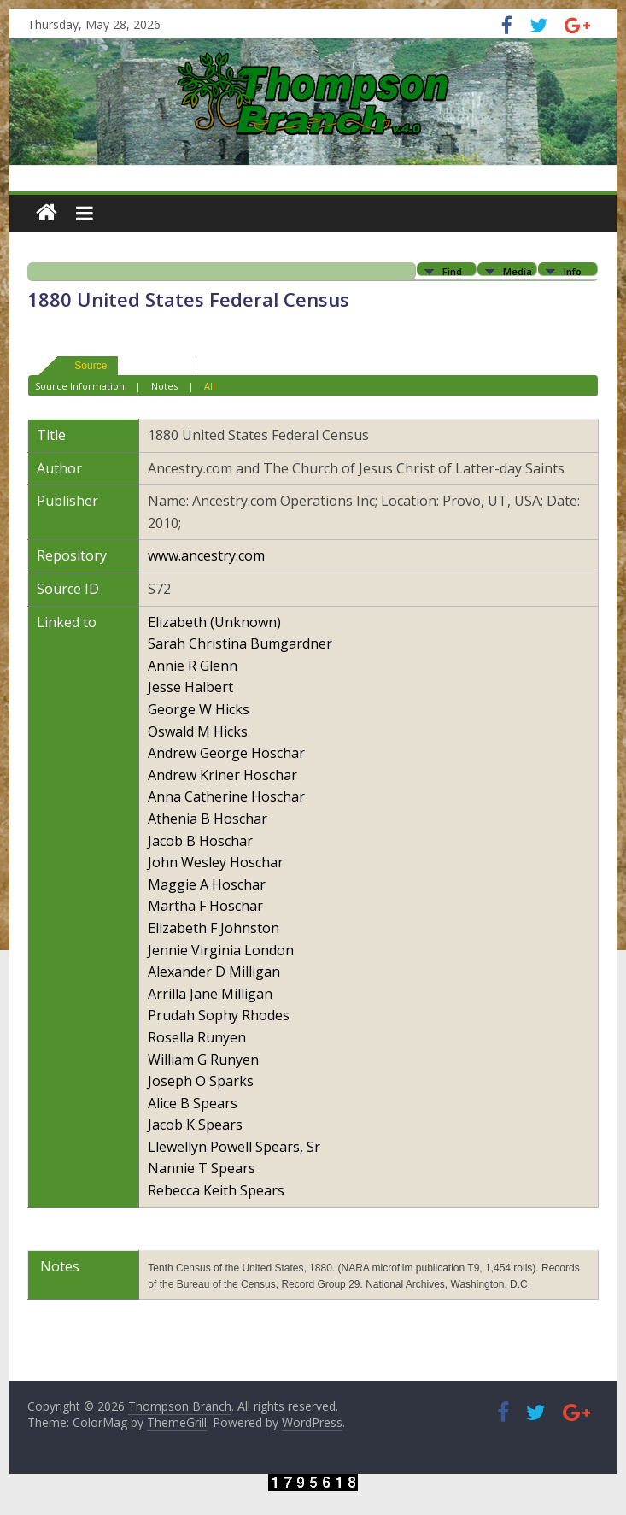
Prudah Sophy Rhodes (219, 1015)
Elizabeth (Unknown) (214, 622)
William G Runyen (203, 1059)
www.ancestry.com (206, 555)
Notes (164, 385)
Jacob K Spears (195, 1124)
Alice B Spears (192, 1103)
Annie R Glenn (192, 665)
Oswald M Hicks (198, 731)
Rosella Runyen (197, 1037)
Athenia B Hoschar (207, 818)
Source (83, 365)
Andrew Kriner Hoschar (222, 775)
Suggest (149, 365)
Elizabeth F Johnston (213, 928)
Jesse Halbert (190, 687)
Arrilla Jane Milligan (210, 993)
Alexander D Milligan (214, 971)
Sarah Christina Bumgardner (240, 643)
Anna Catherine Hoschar (226, 796)
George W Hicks (198, 709)
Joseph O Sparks (201, 1081)
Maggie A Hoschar (207, 884)
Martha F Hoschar (205, 905)
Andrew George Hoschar (226, 752)
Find (452, 270)
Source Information (80, 385)
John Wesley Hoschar (216, 862)
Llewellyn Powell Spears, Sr (234, 1146)
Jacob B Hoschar (200, 840)
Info (573, 270)
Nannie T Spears (201, 1168)
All (209, 385)
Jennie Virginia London (221, 950)
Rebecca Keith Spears (216, 1190)
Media (517, 270)
